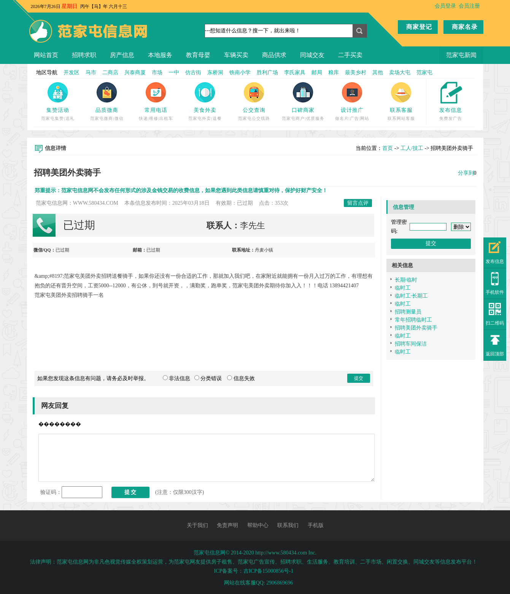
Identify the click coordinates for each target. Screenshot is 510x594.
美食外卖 (205, 110)
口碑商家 (303, 110)
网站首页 (46, 55)
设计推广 (352, 110)
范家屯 (424, 72)
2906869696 (279, 583)
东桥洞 (215, 72)
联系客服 (401, 110)
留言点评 (358, 203)
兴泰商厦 (135, 72)
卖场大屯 (399, 72)
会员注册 (469, 6)
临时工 (403, 288)
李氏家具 (294, 72)
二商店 (110, 72)
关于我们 (197, 525)
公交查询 (254, 110)
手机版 (316, 525)
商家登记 (419, 27)
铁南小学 (240, 72)
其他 (377, 72)
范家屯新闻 (461, 55)
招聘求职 (84, 55)
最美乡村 (355, 72)
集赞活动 (57, 110)
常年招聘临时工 (413, 320)
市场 (157, 72)
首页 (387, 148)
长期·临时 (406, 280)
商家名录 (465, 27)
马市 (91, 72)
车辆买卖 (236, 55)
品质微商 (106, 110)
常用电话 (156, 110)
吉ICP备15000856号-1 (268, 571)
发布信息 (450, 110)
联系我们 (288, 525)
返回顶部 (495, 354)
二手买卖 (350, 55)
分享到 (466, 173)
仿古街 (193, 72)
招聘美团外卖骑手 (416, 328)
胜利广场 (267, 72)
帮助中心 (258, 525)
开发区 (71, 72)
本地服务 (160, 55)
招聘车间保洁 (411, 344)
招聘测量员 (408, 312)
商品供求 (274, 55)
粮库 (333, 72)
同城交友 (312, 55)
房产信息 (122, 55)
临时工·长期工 (411, 296)
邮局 (316, 72)
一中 (173, 72)
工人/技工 (411, 148)
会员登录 (445, 6)
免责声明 (227, 525)
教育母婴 (198, 55)
